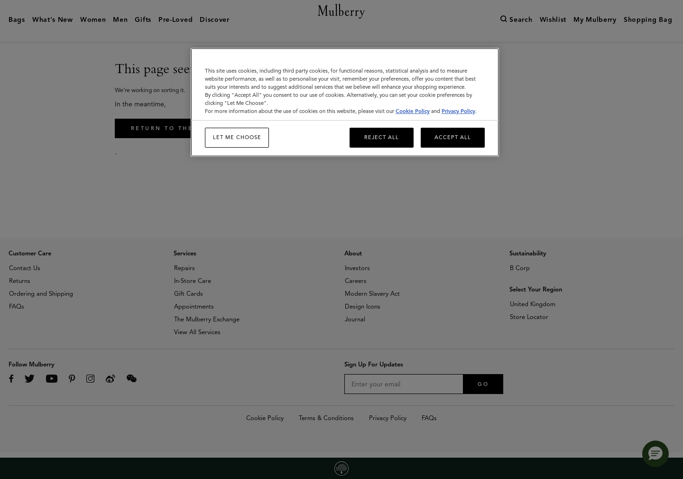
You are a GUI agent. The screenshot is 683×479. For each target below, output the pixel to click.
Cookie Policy (413, 111)
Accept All (452, 137)
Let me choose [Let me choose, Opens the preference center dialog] (237, 137)
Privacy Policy (458, 111)
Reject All (381, 137)
